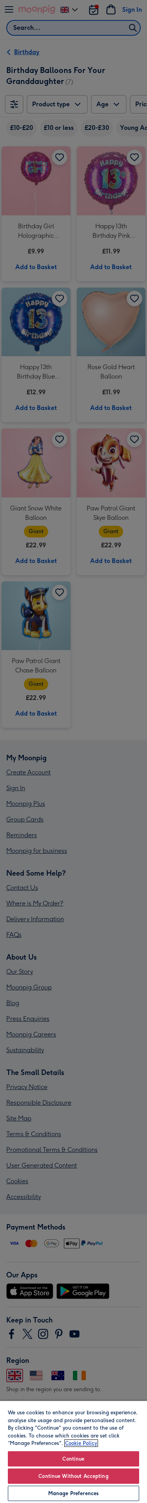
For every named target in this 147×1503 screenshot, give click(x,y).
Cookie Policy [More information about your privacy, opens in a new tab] (81, 1443)
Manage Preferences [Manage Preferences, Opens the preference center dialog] (73, 1493)
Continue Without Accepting (73, 1476)
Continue (73, 1459)
